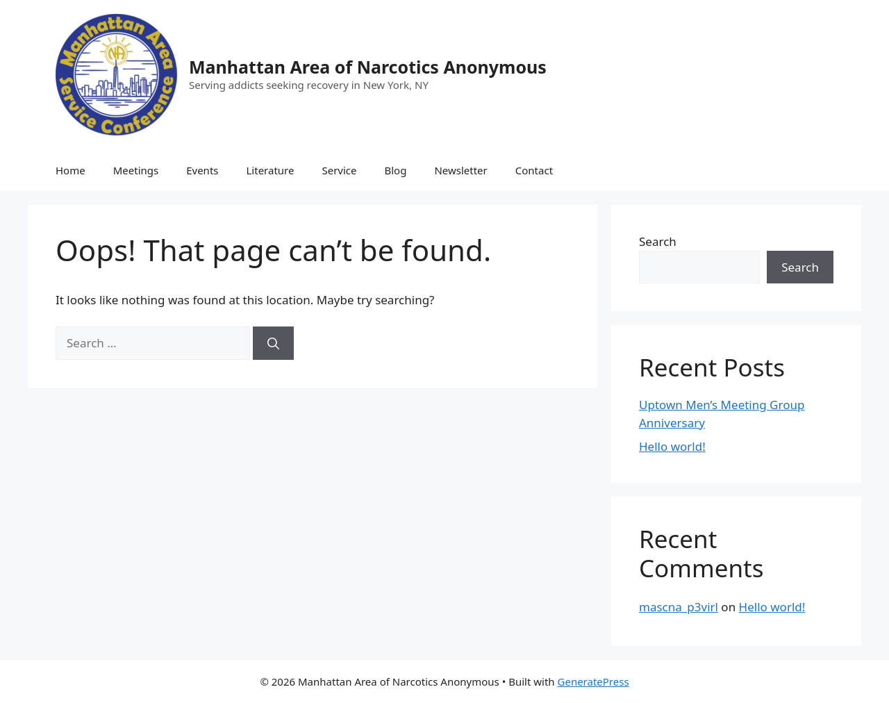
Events (202, 170)
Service (339, 170)
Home (70, 170)
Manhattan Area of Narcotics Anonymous (368, 66)
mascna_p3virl (678, 607)
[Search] (273, 343)
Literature (270, 170)
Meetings (136, 170)
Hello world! (672, 446)
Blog (396, 170)
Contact (534, 170)
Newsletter (460, 170)
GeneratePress (593, 681)
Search (657, 241)
